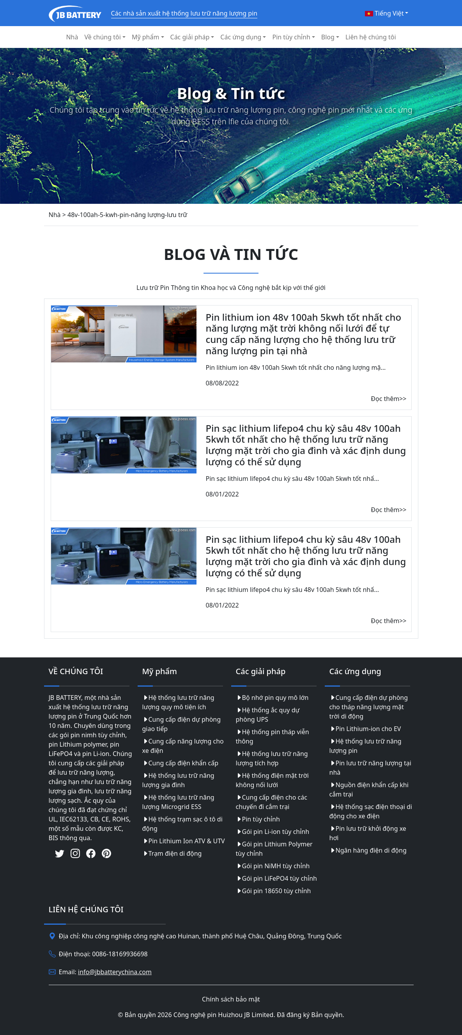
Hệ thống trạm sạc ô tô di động (182, 824)
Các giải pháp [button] (190, 37)
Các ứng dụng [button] (240, 37)
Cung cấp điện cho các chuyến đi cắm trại (271, 802)
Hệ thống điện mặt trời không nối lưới (272, 780)
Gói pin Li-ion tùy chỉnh (273, 831)
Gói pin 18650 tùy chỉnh (273, 891)
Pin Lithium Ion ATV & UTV (183, 841)
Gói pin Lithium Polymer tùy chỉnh (274, 849)
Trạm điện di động (172, 853)
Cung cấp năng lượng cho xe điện (183, 746)
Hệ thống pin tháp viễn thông (272, 736)
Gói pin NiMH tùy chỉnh (273, 866)
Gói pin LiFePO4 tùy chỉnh (276, 878)
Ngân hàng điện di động (368, 850)
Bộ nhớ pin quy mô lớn (272, 697)
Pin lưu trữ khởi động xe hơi (367, 833)
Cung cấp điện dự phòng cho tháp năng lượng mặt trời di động (368, 707)
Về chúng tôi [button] (102, 37)
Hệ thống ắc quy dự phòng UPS (268, 715)
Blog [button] (328, 37)
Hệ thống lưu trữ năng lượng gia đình (178, 780)
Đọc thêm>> (388, 398)
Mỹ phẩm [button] (145, 37)
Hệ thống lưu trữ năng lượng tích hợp (272, 758)
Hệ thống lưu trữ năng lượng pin (365, 746)
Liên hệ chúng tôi (370, 37)
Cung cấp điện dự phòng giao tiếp (181, 724)
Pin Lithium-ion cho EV (365, 728)
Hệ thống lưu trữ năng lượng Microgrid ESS (178, 802)
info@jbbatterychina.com (115, 972)
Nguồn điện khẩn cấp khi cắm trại (369, 789)
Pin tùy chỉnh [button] (291, 37)
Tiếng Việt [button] (384, 13)
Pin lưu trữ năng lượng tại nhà (370, 768)
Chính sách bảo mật (231, 999)
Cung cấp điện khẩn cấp (180, 763)
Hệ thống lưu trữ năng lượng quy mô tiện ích (178, 702)
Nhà (72, 37)
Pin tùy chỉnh (258, 819)
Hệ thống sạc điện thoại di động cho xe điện (370, 811)
